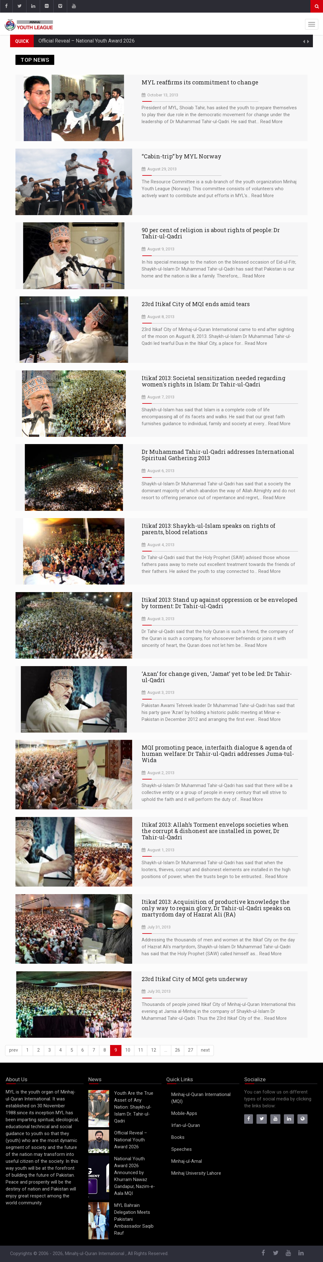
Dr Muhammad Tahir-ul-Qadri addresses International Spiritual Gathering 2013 (218, 455)
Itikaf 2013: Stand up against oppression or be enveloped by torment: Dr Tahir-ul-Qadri (219, 603)
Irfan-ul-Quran (185, 1125)
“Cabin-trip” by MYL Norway (181, 156)
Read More (271, 121)
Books (178, 1137)
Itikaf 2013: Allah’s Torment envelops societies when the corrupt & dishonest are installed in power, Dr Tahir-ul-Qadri (215, 831)
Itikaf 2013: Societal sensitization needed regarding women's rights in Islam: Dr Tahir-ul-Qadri (213, 381)
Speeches (181, 1149)
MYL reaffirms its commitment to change (200, 82)
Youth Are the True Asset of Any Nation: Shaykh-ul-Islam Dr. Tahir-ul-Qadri (133, 1107)
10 (127, 1050)
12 (153, 1050)
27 (190, 1050)
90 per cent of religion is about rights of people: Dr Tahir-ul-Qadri (211, 233)
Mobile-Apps (184, 1113)
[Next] (205, 1050)
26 (177, 1050)
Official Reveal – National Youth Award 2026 (86, 41)
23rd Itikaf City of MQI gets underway (195, 979)
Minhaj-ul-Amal (186, 1161)
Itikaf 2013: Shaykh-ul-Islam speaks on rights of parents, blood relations (208, 529)
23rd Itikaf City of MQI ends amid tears (196, 304)
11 (140, 1050)
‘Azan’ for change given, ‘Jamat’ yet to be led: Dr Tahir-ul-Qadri (217, 677)
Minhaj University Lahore (196, 1173)
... (165, 1050)
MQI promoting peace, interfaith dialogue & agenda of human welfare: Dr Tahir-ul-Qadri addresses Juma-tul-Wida (218, 754)
